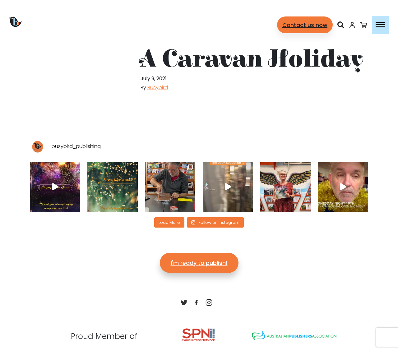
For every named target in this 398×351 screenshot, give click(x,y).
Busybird (157, 87)
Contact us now (304, 25)
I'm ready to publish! (199, 263)
